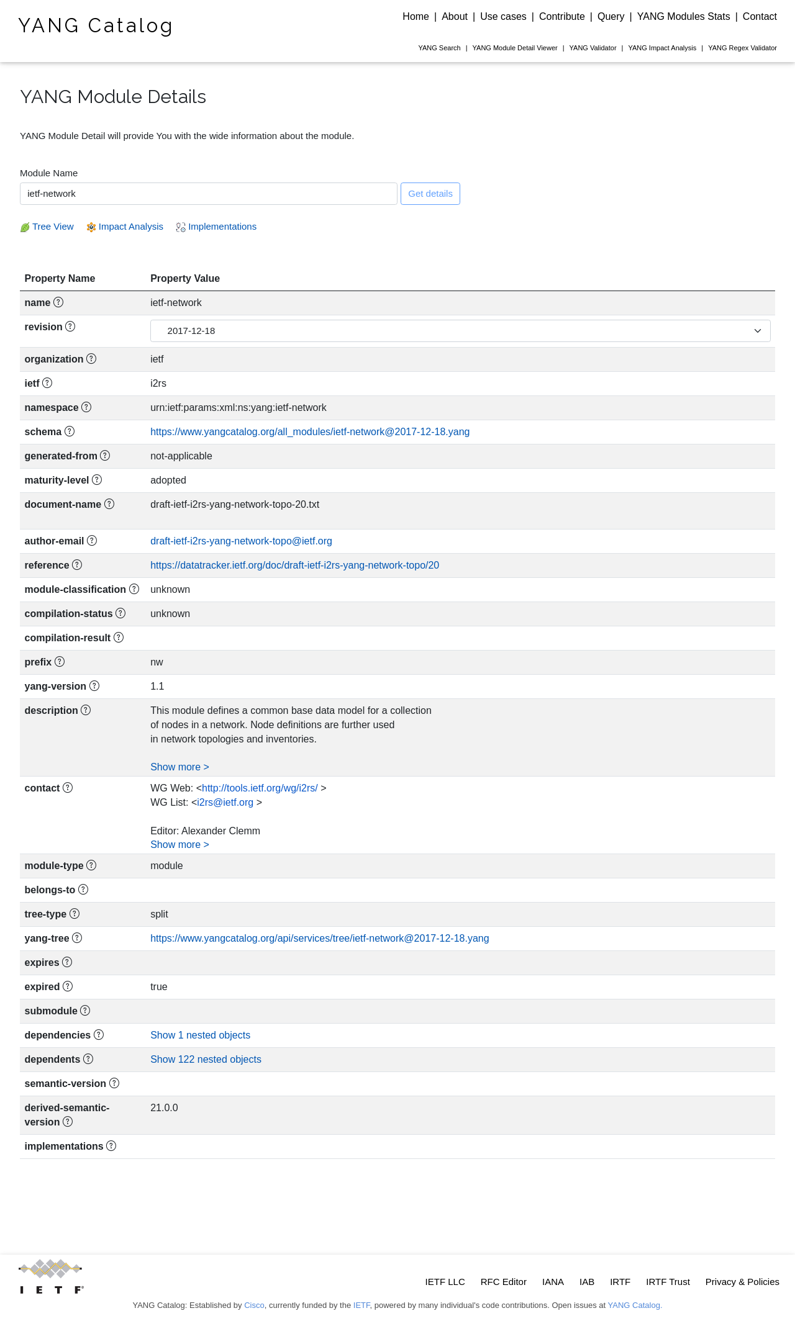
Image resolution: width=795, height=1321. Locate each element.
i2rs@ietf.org (225, 802)
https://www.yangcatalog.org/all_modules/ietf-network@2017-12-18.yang (310, 431)
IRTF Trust (668, 1281)
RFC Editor (504, 1281)
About (455, 16)
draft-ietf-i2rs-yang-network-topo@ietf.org (241, 541)
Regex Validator (742, 48)
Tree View (47, 226)
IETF (361, 1305)
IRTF (620, 1281)
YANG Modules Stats (683, 16)
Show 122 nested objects (205, 1059)
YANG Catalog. (635, 1305)
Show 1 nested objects (200, 1035)
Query (611, 16)
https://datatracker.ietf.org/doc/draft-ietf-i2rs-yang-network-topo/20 (294, 565)
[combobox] (209, 194)
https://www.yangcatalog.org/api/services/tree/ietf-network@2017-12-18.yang (319, 938)
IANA (553, 1281)
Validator (593, 48)
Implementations (216, 226)
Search (439, 48)
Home (415, 16)
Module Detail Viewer (515, 48)
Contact (760, 16)
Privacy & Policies (742, 1281)
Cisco (254, 1305)
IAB (586, 1281)
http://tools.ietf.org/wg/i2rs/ (260, 788)
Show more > (179, 767)
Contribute (562, 16)
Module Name (49, 173)
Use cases (503, 16)
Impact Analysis (662, 48)
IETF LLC (445, 1281)
